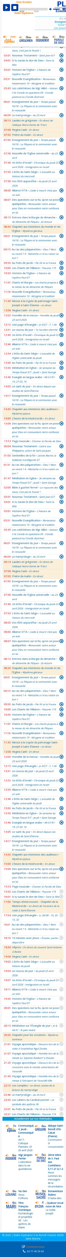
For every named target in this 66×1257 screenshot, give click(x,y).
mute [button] (52, 9)
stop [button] (14, 7)
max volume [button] (64, 9)
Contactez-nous (35, 1246)
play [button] (6, 7)
